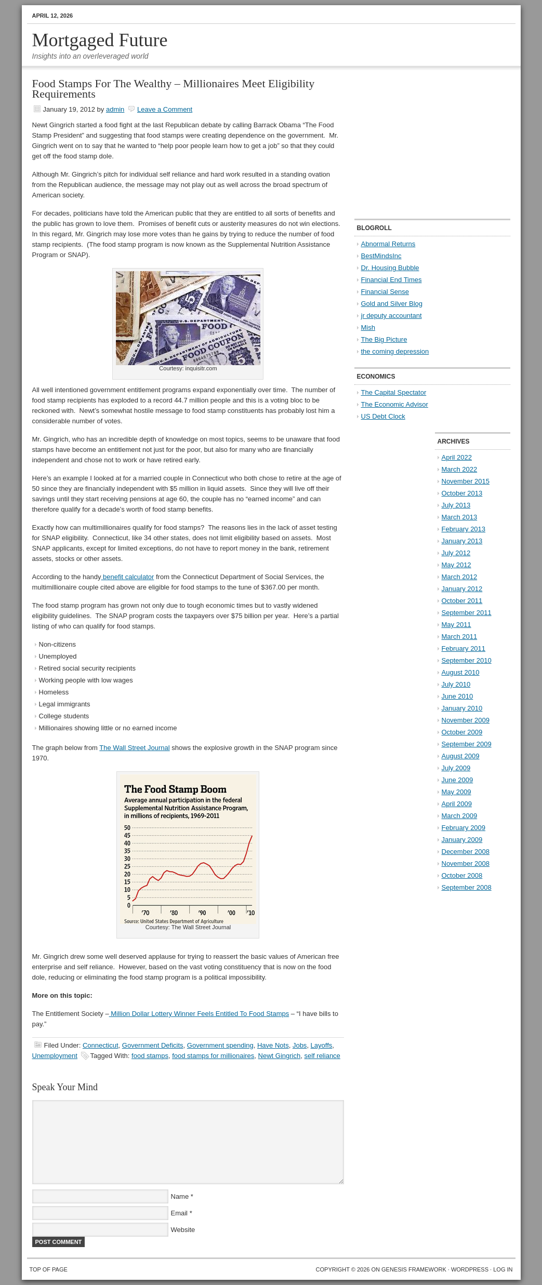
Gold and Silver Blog (392, 303)
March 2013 (460, 517)
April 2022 (457, 457)
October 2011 (462, 601)
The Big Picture (384, 339)
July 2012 (456, 553)
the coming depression (395, 351)
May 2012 (456, 565)
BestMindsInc (381, 256)
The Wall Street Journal (134, 748)
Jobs (300, 1045)
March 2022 (460, 469)
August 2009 (461, 756)
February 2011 (464, 648)
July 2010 (456, 684)
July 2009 (456, 768)
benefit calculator (127, 577)
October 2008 (462, 875)
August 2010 (461, 672)
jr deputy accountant (391, 315)
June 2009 (457, 780)
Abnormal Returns (388, 244)
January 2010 (462, 708)
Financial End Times (391, 280)
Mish (368, 327)
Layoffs (322, 1045)
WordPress (469, 1269)
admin (115, 109)
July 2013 (456, 505)
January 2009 (462, 840)
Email (179, 1213)
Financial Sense (385, 292)
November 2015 (466, 481)
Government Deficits (152, 1045)
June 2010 (457, 696)
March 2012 (460, 577)
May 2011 (456, 624)
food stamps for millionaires (213, 1056)
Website (183, 1230)
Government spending (220, 1045)
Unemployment (54, 1056)
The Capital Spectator (394, 392)
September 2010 (467, 660)
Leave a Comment (164, 109)
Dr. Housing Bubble (390, 268)
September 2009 (467, 744)
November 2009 (466, 720)
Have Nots (273, 1045)
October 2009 (462, 732)
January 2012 (462, 589)
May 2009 (456, 792)
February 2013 (464, 529)
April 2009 (457, 804)
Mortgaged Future (100, 40)
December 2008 (466, 851)
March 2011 (460, 636)
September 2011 (467, 613)
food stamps (149, 1056)
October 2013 (462, 493)
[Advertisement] (419, 143)
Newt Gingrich (279, 1056)
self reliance (322, 1056)
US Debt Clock (383, 416)
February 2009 (464, 828)
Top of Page (49, 1269)
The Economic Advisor (394, 404)
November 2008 (466, 863)
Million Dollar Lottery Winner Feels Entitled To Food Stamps (199, 1014)
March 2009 (460, 816)
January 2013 (462, 541)
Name (180, 1196)
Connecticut (100, 1045)
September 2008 (467, 887)
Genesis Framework (413, 1269)
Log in (502, 1269)
